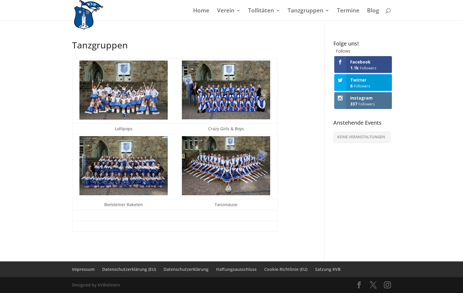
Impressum (83, 269)
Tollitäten (261, 11)
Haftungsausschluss (236, 269)
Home (201, 11)
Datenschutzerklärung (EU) (129, 269)
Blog (373, 11)
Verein (225, 11)
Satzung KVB (327, 269)
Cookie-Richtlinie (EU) (285, 269)
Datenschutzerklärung (186, 269)
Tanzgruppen (305, 11)
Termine (348, 11)
